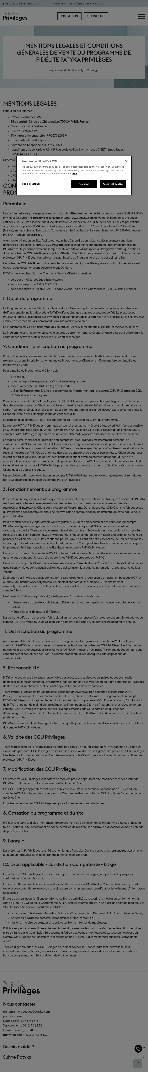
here (74, 173)
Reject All (84, 184)
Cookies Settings (31, 184)
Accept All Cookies (113, 184)
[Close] (126, 161)
